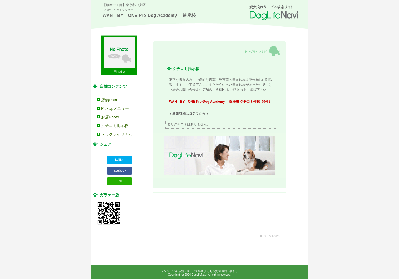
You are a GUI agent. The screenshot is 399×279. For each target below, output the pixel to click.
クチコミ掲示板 (114, 125)
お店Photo (110, 117)
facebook (119, 170)
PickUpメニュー (115, 108)
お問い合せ (187, 90)
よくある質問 (212, 271)
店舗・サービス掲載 (190, 271)
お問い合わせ (229, 271)
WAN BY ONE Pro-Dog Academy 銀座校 (149, 15)
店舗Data (109, 100)
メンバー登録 (169, 271)
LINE (119, 181)
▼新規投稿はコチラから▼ (189, 113)
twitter (119, 160)
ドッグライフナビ (116, 134)
